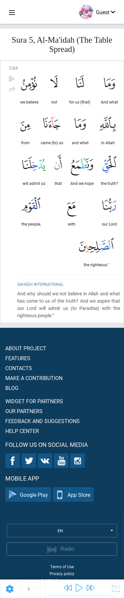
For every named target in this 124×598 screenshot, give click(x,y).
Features (17, 358)
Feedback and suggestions (42, 420)
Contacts (18, 367)
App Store (73, 495)
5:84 (13, 68)
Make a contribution (33, 377)
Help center (22, 430)
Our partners (24, 410)
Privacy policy (62, 573)
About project (25, 348)
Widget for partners (34, 401)
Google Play (28, 495)
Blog (12, 387)
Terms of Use (62, 566)
